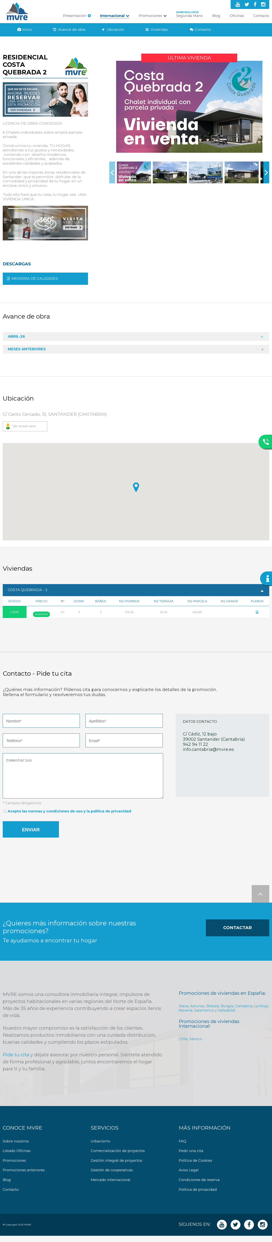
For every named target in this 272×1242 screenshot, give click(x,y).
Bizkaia (212, 1012)
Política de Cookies (195, 1167)
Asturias (197, 1012)
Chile (183, 1045)
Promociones (150, 16)
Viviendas (159, 30)
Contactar (237, 934)
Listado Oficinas (17, 1157)
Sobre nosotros (16, 1148)
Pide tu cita (16, 1061)
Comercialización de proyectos (118, 1157)
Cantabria (243, 1012)
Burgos (227, 1012)
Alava (183, 1012)
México (195, 1045)
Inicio (27, 30)
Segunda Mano (189, 16)
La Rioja (261, 1012)
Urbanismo (100, 1148)
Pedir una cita (191, 1157)
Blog (216, 16)
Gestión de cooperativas (112, 1176)
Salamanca (204, 1016)
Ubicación (115, 30)
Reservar (41, 614)
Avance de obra (71, 30)
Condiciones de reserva (199, 1186)
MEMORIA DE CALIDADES (35, 278)
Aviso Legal (189, 1176)
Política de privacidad (198, 1196)
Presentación (74, 16)
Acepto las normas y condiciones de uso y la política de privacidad (69, 817)
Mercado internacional (110, 1186)
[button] (136, 487)
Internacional (112, 16)
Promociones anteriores (24, 1176)
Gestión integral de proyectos (116, 1167)
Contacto (261, 16)
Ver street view (24, 426)
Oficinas (237, 16)
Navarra (185, 1016)
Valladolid (226, 1016)
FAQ (182, 1148)
